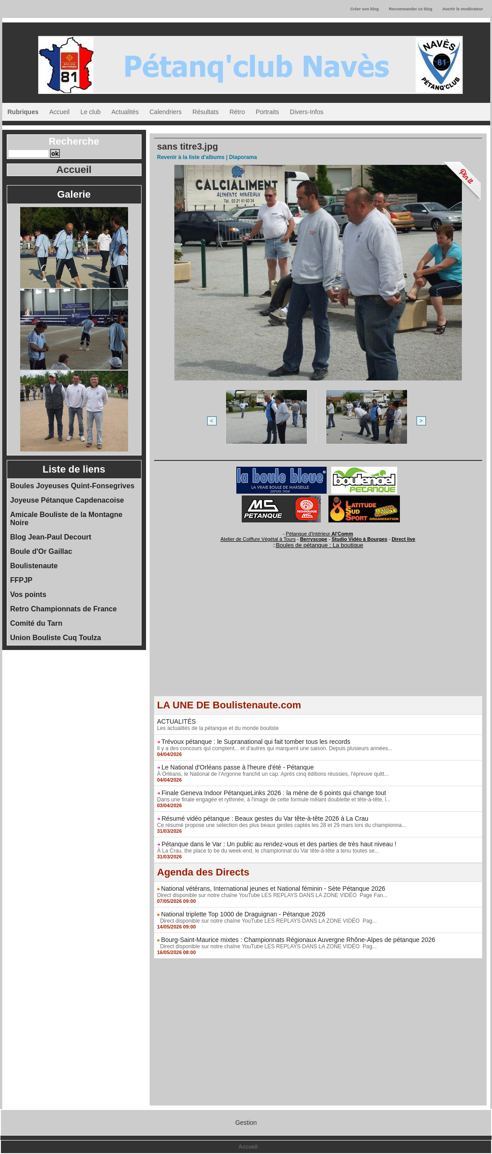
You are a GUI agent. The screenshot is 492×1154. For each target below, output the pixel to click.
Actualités (125, 111)
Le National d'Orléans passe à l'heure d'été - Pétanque (237, 767)
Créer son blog (364, 9)
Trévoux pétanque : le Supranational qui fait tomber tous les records (255, 741)
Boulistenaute (34, 566)
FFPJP (21, 580)
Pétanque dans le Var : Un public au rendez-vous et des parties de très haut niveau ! (278, 844)
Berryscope (314, 539)
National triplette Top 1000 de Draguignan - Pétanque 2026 (243, 914)
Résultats (205, 111)
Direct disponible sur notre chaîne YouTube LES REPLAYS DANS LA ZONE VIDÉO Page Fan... (272, 895)
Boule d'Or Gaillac (41, 551)
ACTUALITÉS (176, 721)
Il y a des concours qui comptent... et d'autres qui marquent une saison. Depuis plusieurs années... (275, 748)
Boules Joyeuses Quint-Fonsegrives (72, 486)
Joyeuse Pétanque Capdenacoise (67, 500)
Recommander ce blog (411, 9)
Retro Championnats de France (63, 609)
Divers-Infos (307, 111)
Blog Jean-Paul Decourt (50, 537)
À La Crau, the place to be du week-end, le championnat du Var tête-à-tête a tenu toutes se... (268, 851)
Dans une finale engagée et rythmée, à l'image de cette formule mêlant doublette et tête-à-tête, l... (274, 799)
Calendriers (166, 111)
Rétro (237, 111)
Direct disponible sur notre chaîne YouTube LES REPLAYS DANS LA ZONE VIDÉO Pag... (267, 921)
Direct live (404, 539)
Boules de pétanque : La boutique (319, 545)
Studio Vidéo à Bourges (359, 539)
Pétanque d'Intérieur (319, 533)
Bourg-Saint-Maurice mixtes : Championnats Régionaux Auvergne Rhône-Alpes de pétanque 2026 (298, 939)
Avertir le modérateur (462, 9)
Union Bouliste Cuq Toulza (55, 637)
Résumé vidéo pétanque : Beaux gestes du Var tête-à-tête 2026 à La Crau (264, 818)
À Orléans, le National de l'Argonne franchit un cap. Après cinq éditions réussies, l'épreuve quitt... (273, 774)
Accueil (59, 111)
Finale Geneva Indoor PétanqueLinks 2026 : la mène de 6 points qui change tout (273, 792)
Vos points (28, 594)
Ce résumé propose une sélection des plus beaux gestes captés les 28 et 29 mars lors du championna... (281, 825)
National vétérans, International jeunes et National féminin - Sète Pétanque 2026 (273, 888)
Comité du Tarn (36, 623)
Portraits (267, 111)
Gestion (246, 1122)
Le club (90, 111)
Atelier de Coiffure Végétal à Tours (258, 539)
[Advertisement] (318, 633)
